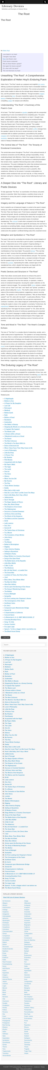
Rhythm (4, 1029)
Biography (27, 925)
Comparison (6, 936)
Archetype (5, 922)
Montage (27, 990)
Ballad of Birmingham (11, 544)
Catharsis (27, 929)
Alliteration (27, 903)
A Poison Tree (9, 455)
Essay (4, 953)
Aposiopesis (28, 918)
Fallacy (26, 959)
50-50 (6, 521)
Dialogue (27, 942)
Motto (4, 994)
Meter (4, 990)
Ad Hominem (6, 901)
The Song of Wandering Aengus (14, 589)
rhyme (33, 285)
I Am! (6, 577)
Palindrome (27, 1001)
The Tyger (7, 467)
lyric (39, 84)
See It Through (9, 499)
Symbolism (5, 1040)
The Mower (8, 542)
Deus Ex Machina (29, 940)
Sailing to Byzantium (11, 551)
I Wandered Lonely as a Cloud (14, 436)
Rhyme (26, 1027)
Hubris (4, 970)
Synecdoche (28, 1040)
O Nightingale (8, 398)
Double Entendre (7, 949)
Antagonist (5, 914)
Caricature (5, 929)
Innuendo (27, 977)
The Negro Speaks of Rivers (13, 502)
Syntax (4, 1044)
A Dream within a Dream (12, 434)
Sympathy (7, 596)
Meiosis (26, 986)
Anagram (27, 907)
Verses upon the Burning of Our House (17, 586)
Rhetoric (5, 1027)
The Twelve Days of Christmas (14, 530)
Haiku (26, 966)
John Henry (8, 537)
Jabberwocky (8, 497)
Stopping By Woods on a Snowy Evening (18, 427)
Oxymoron (5, 1001)
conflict (35, 129)
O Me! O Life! (8, 565)
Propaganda (6, 1020)
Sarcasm (27, 1029)
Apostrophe (6, 920)
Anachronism (6, 907)
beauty (3, 98)
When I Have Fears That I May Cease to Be (18, 448)
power (39, 374)
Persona (5, 1012)
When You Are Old (10, 478)
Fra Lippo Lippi (9, 626)
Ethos (26, 953)
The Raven (7, 438)
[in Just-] (7, 605)
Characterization (7, 931)
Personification (28, 1012)
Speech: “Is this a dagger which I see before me (20, 629)
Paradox (26, 1003)
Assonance (5, 925)
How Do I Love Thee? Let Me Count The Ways (19, 492)
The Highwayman (10, 509)
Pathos (4, 1010)
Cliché (26, 931)
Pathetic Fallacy (29, 1007)
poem (43, 84)
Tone (3, 1049)
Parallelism (5, 1005)
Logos (4, 986)
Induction (27, 975)
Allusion (4, 905)
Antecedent (27, 914)
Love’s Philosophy (10, 450)
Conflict (26, 936)
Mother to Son (9, 401)
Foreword (27, 964)
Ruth (6, 415)
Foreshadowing (7, 964)
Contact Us (37, 1066)
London (7, 539)
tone (13, 96)
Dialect (4, 942)
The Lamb (7, 469)
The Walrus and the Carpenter (14, 518)
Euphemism (28, 955)
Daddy (6, 488)
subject (10, 101)
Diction (4, 944)
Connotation (6, 938)
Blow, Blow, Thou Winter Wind (14, 579)
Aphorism (5, 918)
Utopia (26, 1053)
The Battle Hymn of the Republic (15, 561)
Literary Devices (13, 6)
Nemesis (5, 996)
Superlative (5, 1038)
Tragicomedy (6, 1051)
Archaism (27, 920)
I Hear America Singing (12, 549)
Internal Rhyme (7, 979)
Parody (4, 1007)
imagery (41, 93)
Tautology (27, 1044)
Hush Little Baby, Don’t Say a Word (16, 495)
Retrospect (8, 408)
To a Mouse (8, 532)
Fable (4, 959)
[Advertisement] (24, 36)
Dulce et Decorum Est (11, 445)
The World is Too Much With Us (14, 443)
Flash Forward (6, 962)
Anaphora (5, 912)
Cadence (27, 927)
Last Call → (43, 637)
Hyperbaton (28, 970)
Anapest (26, 909)
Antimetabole (6, 916)
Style (4, 1036)
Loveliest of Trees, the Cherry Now (15, 575)
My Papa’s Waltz (9, 464)
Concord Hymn (9, 615)
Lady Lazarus (8, 523)
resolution (4, 138)
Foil (25, 962)
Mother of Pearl (9, 417)
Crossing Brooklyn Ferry (12, 619)
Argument (27, 922)
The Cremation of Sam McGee (14, 535)
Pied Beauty (8, 459)
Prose (26, 1020)
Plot (3, 1014)
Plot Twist (27, 1014)
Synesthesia (6, 1042)
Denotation (5, 940)
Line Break (27, 983)
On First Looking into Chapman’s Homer (17, 598)
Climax (4, 933)
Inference (5, 977)
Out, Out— (7, 525)
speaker (24, 112)
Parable (4, 1003)
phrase (33, 251)
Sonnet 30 (7, 610)
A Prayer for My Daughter (12, 403)
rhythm (19, 290)
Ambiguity (27, 905)
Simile (26, 1031)
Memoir (4, 988)
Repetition (27, 1025)
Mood (4, 992)
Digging (7, 546)
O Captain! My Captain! (12, 429)
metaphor (4, 136)
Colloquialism (28, 933)
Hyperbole (5, 973)
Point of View (6, 1018)
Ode (3, 999)
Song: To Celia (9, 622)
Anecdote (27, 912)
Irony (25, 979)
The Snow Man (9, 572)
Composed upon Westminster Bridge (16, 608)
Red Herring (6, 1025)
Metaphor (27, 988)
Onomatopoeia (28, 999)
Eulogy (4, 955)
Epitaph (26, 951)
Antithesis (27, 916)
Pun (25, 1023)
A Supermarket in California (13, 612)
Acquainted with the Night (13, 462)
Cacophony (6, 927)
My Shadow (8, 457)
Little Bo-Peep (9, 452)
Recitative (7, 419)
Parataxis (27, 1005)
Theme (4, 1047)
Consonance (28, 938)
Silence (6, 476)
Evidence (5, 957)
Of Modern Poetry (10, 554)
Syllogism (27, 1038)
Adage (26, 901)
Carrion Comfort (9, 624)
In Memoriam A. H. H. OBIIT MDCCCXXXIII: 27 (19, 617)
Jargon (4, 981)
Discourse (5, 946)
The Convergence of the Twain (14, 601)
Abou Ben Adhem (10, 584)
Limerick (5, 983)
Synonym (27, 1042)
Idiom (26, 973)
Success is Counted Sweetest (14, 511)
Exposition (27, 957)
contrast (14, 221)
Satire (4, 1031)
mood (2, 346)
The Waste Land (9, 431)
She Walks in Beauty (11, 424)
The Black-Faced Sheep (12, 631)
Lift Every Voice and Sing (12, 514)
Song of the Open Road (12, 558)
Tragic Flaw (27, 1051)
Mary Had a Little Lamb (12, 490)
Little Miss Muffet (10, 563)
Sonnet (26, 1033)
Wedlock (7, 410)
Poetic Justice (28, 1016)
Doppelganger (28, 946)
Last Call (7, 405)
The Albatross (9, 568)
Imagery (5, 975)
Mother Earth (8, 412)
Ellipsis (26, 949)
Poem (4, 1016)
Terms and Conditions (26, 1068)
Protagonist (6, 1023)
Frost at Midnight (10, 593)
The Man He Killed (10, 582)
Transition (5, 1053)
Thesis (26, 1047)
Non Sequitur (28, 996)
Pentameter (28, 1010)
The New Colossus (10, 441)
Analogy (5, 909)
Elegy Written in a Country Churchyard (17, 556)
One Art (6, 471)
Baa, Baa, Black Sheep (11, 504)
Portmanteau (28, 1018)
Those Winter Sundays (11, 485)
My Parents (8, 481)
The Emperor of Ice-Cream (13, 506)
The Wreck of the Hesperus (13, 516)
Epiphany (5, 951)
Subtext (26, 1036)
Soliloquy (5, 1033)
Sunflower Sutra (9, 603)
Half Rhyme (6, 968)
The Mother (8, 591)
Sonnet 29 (7, 528)
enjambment (5, 306)
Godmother (8, 422)
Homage (26, 968)
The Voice (7, 474)
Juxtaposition (28, 981)
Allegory (5, 903)
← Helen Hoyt (5, 637)
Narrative (27, 994)
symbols (10, 262)
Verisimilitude (6, 1055)
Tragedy (26, 1049)
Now (4, 59)
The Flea (7, 483)
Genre (4, 966)
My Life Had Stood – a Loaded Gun (15, 570)
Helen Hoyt (6, 50)
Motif (25, 992)
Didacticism (27, 944)
